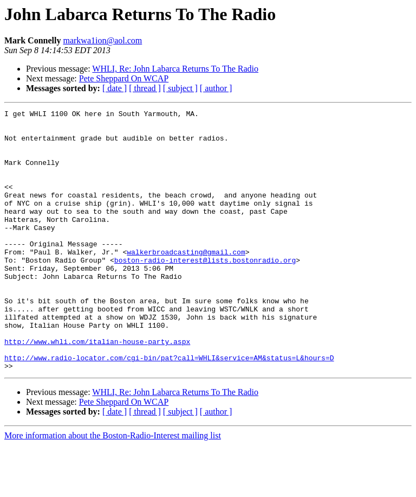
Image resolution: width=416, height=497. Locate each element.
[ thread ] (145, 88)
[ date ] (114, 88)
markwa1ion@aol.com (102, 40)
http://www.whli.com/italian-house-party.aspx (97, 388)
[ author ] (216, 88)
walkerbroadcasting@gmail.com (186, 281)
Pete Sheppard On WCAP (123, 78)
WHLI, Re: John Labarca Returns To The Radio (175, 68)
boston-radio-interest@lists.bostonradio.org (205, 291)
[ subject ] (180, 88)
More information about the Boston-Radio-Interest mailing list (112, 487)
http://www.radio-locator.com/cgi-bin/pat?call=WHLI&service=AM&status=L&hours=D (169, 408)
